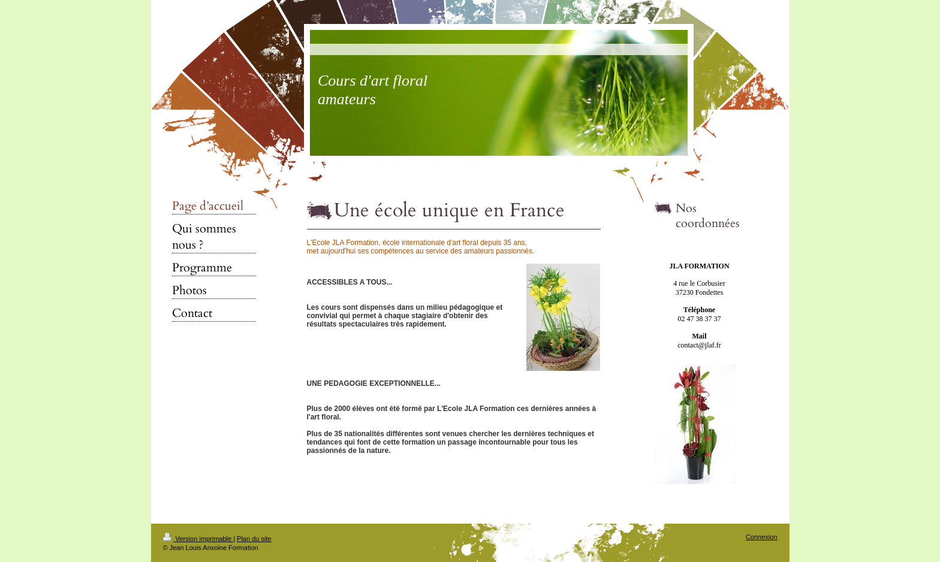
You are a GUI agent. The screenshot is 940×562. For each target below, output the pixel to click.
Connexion (762, 536)
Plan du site (254, 538)
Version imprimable (198, 538)
